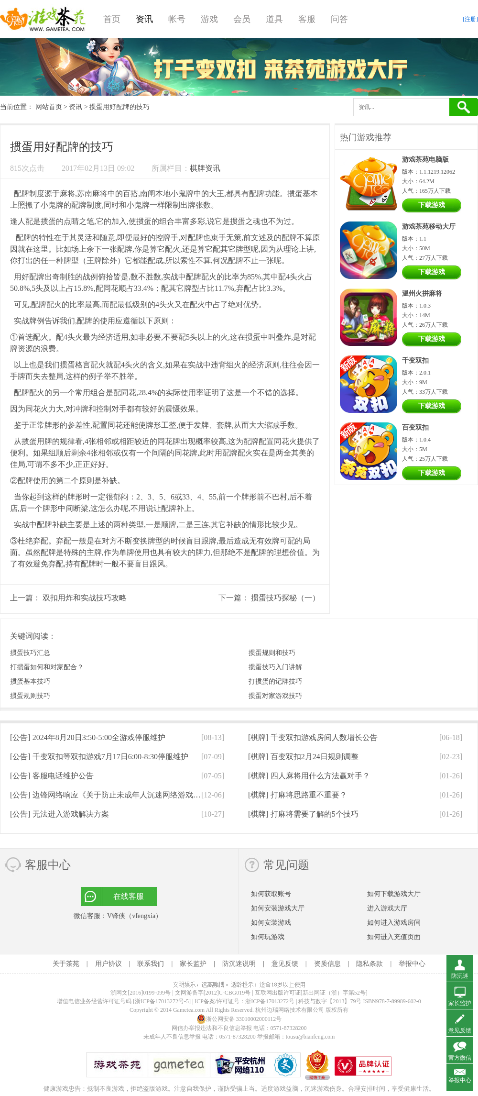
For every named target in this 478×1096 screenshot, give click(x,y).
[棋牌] (313, 737)
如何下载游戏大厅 (394, 893)
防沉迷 (459, 976)
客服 (306, 19)
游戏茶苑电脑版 (425, 159)
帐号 (176, 19)
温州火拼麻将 (422, 293)
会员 (241, 19)
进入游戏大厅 (387, 908)
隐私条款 (369, 963)
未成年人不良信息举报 (172, 1036)
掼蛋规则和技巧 (272, 652)
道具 (274, 19)
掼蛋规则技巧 (30, 695)
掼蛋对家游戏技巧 (275, 695)
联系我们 (150, 963)
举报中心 (412, 963)
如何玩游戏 (267, 937)
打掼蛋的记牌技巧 (275, 681)
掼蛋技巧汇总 (30, 652)
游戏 (209, 19)
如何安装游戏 (271, 922)
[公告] (87, 737)
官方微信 (459, 1057)
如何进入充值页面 (394, 937)
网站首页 (48, 107)
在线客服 (128, 896)
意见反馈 (285, 963)
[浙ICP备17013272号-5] (162, 1001)
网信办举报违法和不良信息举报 (212, 1028)
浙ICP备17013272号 (269, 1001)
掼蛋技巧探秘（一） (285, 598)
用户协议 (108, 963)
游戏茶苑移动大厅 (429, 226)
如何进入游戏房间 (394, 922)
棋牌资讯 (205, 168)
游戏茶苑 (43, 19)
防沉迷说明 (239, 963)
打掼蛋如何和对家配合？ (47, 667)
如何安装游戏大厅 (277, 908)
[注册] (470, 19)
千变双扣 (415, 360)
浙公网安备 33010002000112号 (239, 1019)
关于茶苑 (66, 963)
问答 (339, 19)
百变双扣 (415, 427)
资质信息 (327, 963)
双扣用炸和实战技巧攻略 (85, 598)
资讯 (144, 19)
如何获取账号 (271, 893)
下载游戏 (431, 205)
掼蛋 (295, 193)
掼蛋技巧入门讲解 (275, 667)
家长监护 (193, 963)
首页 (111, 19)
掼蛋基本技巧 (30, 681)
